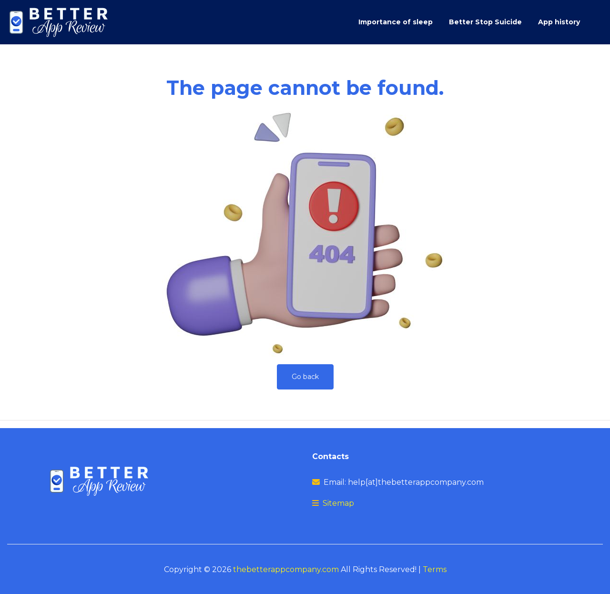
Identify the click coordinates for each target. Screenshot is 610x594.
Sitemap (338, 503)
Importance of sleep (395, 22)
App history (559, 22)
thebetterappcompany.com (286, 569)
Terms (435, 569)
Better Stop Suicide (485, 22)
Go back (305, 376)
